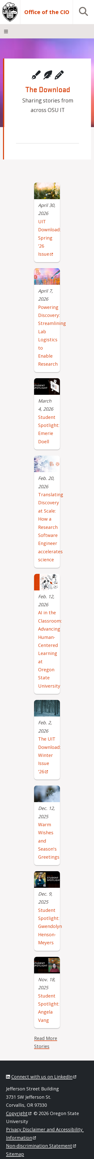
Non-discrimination (41, 1146)
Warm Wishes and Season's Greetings (48, 840)
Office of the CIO (46, 12)
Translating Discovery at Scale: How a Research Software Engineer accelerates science (50, 527)
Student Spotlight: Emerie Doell (48, 429)
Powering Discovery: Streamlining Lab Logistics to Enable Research (52, 335)
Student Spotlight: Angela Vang (48, 1008)
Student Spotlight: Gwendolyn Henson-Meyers (50, 926)
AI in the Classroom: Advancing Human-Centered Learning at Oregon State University (50, 649)
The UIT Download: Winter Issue (49, 755)
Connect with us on (44, 1077)
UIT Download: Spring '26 (49, 237)
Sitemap (15, 1154)
